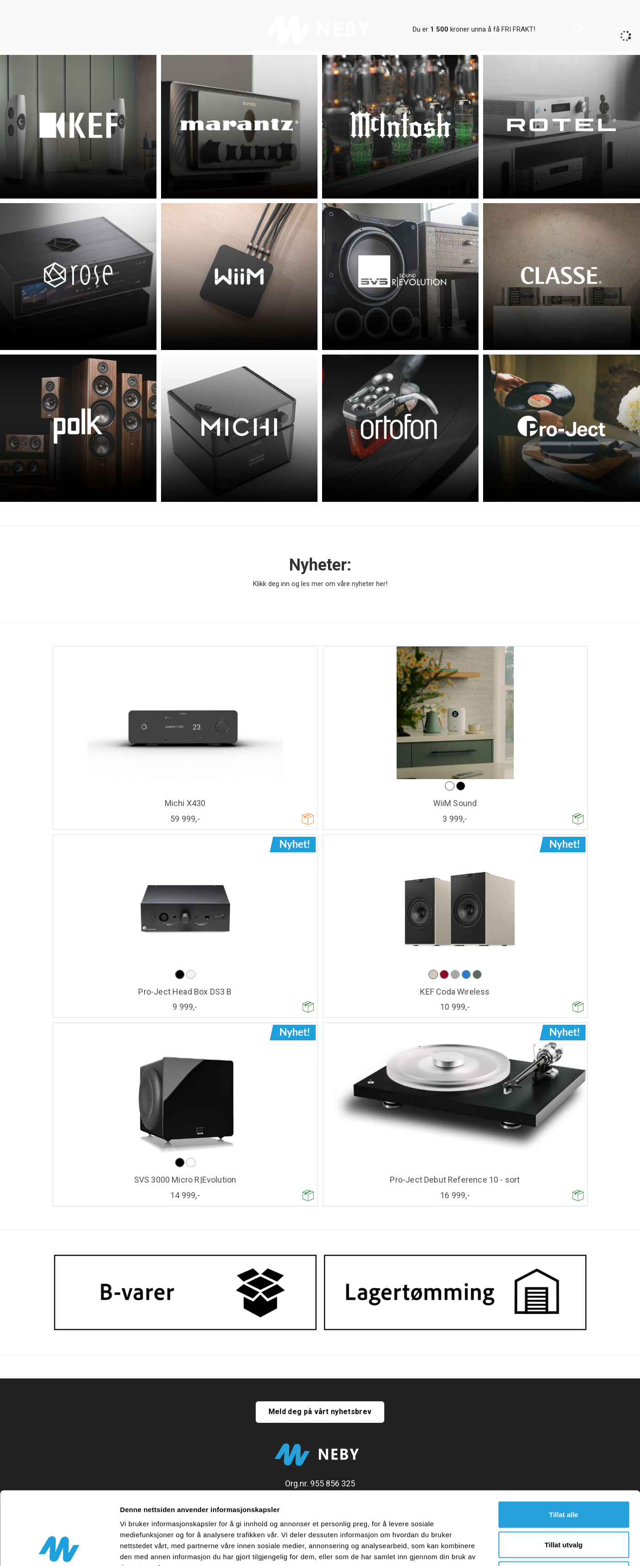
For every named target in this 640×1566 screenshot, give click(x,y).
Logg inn (577, 32)
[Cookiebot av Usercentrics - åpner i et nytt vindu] (59, 1548)
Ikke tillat (563, 1506)
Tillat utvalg (563, 1476)
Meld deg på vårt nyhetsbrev (320, 1411)
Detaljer (487, 1548)
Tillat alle (563, 1446)
